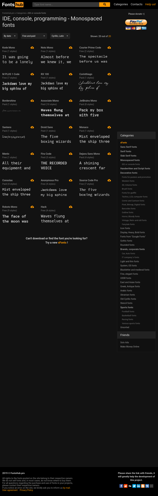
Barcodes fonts (128, 208)
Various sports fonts (131, 323)
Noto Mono (57, 47)
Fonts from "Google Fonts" (133, 236)
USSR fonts (125, 278)
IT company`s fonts (130, 257)
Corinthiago (95, 74)
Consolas (18, 180)
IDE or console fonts (131, 164)
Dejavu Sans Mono (95, 153)
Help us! (150, 4)
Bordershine (18, 100)
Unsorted (124, 327)
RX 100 (57, 74)
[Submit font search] (104, 4)
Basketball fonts (129, 315)
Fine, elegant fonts (129, 274)
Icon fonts (125, 228)
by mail (66, 488)
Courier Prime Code (95, 47)
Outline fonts (127, 212)
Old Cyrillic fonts (128, 299)
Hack (57, 206)
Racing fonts (127, 319)
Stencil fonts (126, 303)
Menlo (18, 153)
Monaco (95, 127)
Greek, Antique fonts (130, 286)
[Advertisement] (56, 270)
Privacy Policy (26, 490)
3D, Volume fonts (129, 185)
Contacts (136, 4)
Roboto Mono (18, 206)
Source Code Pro (95, 180)
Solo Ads (124, 342)
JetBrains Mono (95, 100)
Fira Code (57, 153)
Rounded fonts (127, 245)
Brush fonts (127, 189)
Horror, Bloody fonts (131, 216)
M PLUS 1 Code (18, 74)
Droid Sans (57, 127)
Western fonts (128, 181)
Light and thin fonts (129, 261)
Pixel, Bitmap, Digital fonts (133, 204)
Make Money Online (129, 346)
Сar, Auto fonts (128, 253)
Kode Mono (18, 47)
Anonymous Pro (57, 180)
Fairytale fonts (128, 224)
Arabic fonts (126, 290)
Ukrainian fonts (127, 295)
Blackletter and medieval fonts (134, 270)
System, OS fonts (128, 265)
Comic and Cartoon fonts (133, 201)
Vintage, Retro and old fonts (134, 220)
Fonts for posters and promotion (136, 177)
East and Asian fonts (130, 282)
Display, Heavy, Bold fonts (132, 232)
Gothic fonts (126, 241)
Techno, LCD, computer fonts (135, 197)
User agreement (10, 490)
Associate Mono (57, 100)
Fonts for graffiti (129, 193)
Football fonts (128, 311)
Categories (121, 4)
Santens (18, 127)
